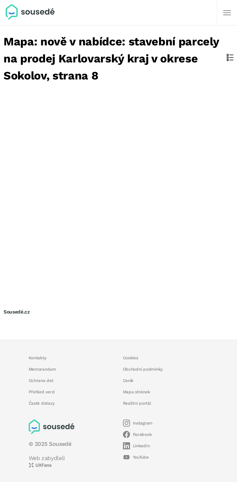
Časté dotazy (42, 403)
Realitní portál (137, 403)
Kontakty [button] (37, 357)
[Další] (227, 13)
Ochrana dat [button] (41, 380)
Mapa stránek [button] (136, 391)
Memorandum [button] (42, 369)
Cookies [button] (130, 357)
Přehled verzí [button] (42, 391)
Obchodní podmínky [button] (143, 369)
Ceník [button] (128, 380)
